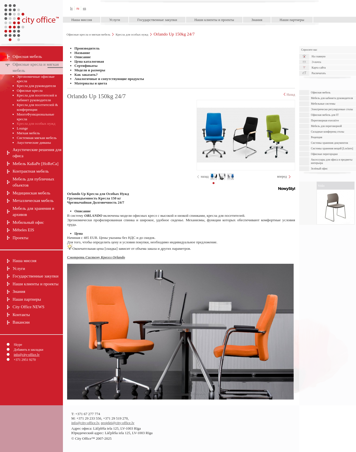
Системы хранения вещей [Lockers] (332, 148)
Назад (289, 94)
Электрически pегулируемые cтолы (332, 109)
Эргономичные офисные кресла (36, 78)
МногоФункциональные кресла (35, 116)
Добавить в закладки (28, 350)
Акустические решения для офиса (37, 152)
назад (205, 176)
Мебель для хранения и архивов (33, 211)
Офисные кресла (30, 90)
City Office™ (31, 8)
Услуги (114, 20)
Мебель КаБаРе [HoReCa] (35, 163)
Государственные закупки (157, 20)
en (84, 8)
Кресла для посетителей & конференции (37, 107)
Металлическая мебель (33, 200)
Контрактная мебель (31, 171)
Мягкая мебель (28, 133)
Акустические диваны (34, 142)
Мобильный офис (28, 222)
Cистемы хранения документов (329, 142)
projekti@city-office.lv (118, 423)
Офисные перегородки (324, 154)
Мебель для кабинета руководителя (332, 98)
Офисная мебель (27, 56)
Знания (256, 20)
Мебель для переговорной (326, 126)
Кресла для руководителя (36, 86)
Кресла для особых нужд (131, 34)
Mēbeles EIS (23, 230)
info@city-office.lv (26, 355)
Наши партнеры (292, 20)
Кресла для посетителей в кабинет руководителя (37, 97)
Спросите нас (309, 49)
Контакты (21, 314)
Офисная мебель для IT (325, 114)
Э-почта (316, 61)
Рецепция (316, 137)
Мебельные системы (323, 103)
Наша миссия (81, 20)
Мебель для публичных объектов (33, 182)
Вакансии (21, 322)
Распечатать (319, 73)
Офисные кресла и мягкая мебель (88, 34)
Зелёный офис (319, 168)
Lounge (22, 128)
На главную (319, 56)
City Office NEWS (28, 307)
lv (71, 8)
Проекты (20, 238)
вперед (282, 176)
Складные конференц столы (327, 131)
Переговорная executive (325, 120)
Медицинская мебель (31, 193)
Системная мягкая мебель (36, 138)
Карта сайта (319, 67)
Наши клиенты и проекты (214, 20)
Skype (18, 345)
